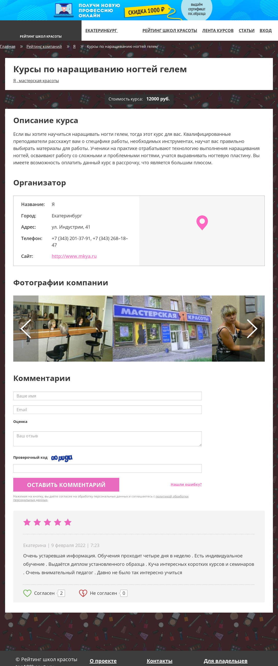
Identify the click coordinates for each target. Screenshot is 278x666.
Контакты (160, 660)
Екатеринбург (103, 30)
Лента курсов (218, 30)
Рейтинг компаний (44, 46)
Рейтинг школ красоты (169, 30)
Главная (7, 46)
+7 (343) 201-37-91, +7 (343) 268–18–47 (90, 241)
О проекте (103, 660)
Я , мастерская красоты (36, 80)
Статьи (247, 30)
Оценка (20, 421)
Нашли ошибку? (186, 484)
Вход (266, 30)
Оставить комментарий (66, 485)
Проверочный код (30, 457)
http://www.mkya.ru (74, 256)
